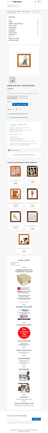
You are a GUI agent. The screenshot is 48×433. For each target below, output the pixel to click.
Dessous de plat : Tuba (15, 225)
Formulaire (24, 353)
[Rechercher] (14, 6)
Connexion (13, 263)
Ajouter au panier (20, 104)
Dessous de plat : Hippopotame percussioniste (16, 203)
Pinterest (20, 109)
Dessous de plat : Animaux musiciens (16, 181)
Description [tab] (13, 124)
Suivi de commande (15, 262)
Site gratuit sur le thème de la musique (24, 405)
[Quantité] (8, 104)
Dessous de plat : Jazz (32, 180)
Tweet (16, 109)
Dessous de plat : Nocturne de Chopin (32, 226)
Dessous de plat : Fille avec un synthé (32, 203)
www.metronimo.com (24, 403)
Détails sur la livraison (24, 302)
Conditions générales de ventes (24, 399)
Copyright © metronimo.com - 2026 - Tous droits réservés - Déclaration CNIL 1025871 (24, 430)
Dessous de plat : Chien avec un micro (24, 249)
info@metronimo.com (24, 352)
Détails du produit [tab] (22, 124)
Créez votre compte (15, 265)
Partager (13, 109)
